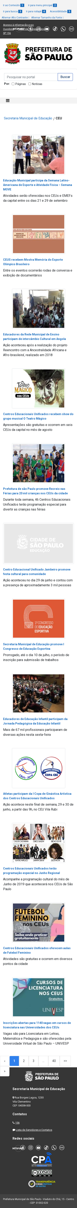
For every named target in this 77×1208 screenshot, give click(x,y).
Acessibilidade (60, 11)
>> (65, 1061)
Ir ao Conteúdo (13, 5)
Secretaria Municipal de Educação (28, 118)
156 (17, 1122)
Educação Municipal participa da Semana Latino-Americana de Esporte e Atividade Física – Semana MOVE (37, 185)
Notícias (37, 84)
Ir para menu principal (42, 5)
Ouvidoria (8, 29)
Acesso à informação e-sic (18, 25)
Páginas (20, 84)
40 (54, 1061)
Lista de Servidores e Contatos (34, 1129)
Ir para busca (12, 11)
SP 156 (7, 33)
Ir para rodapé (36, 11)
